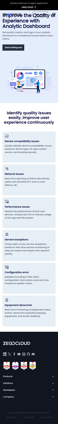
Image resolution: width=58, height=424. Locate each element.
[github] (28, 354)
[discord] (33, 354)
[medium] (23, 354)
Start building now (13, 47)
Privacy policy (12, 417)
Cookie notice (29, 417)
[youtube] (19, 354)
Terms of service (46, 417)
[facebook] (14, 354)
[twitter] (9, 354)
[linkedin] (4, 354)
